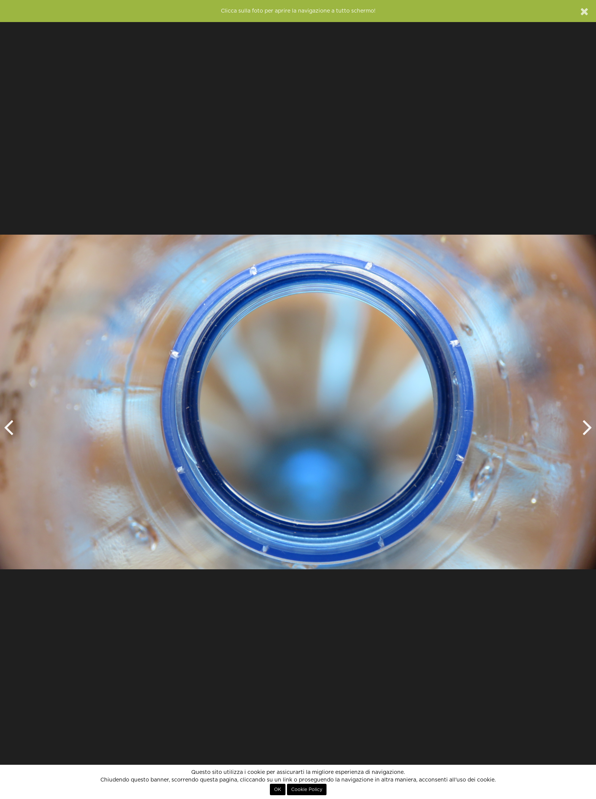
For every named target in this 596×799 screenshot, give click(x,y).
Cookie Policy (306, 789)
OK (277, 789)
